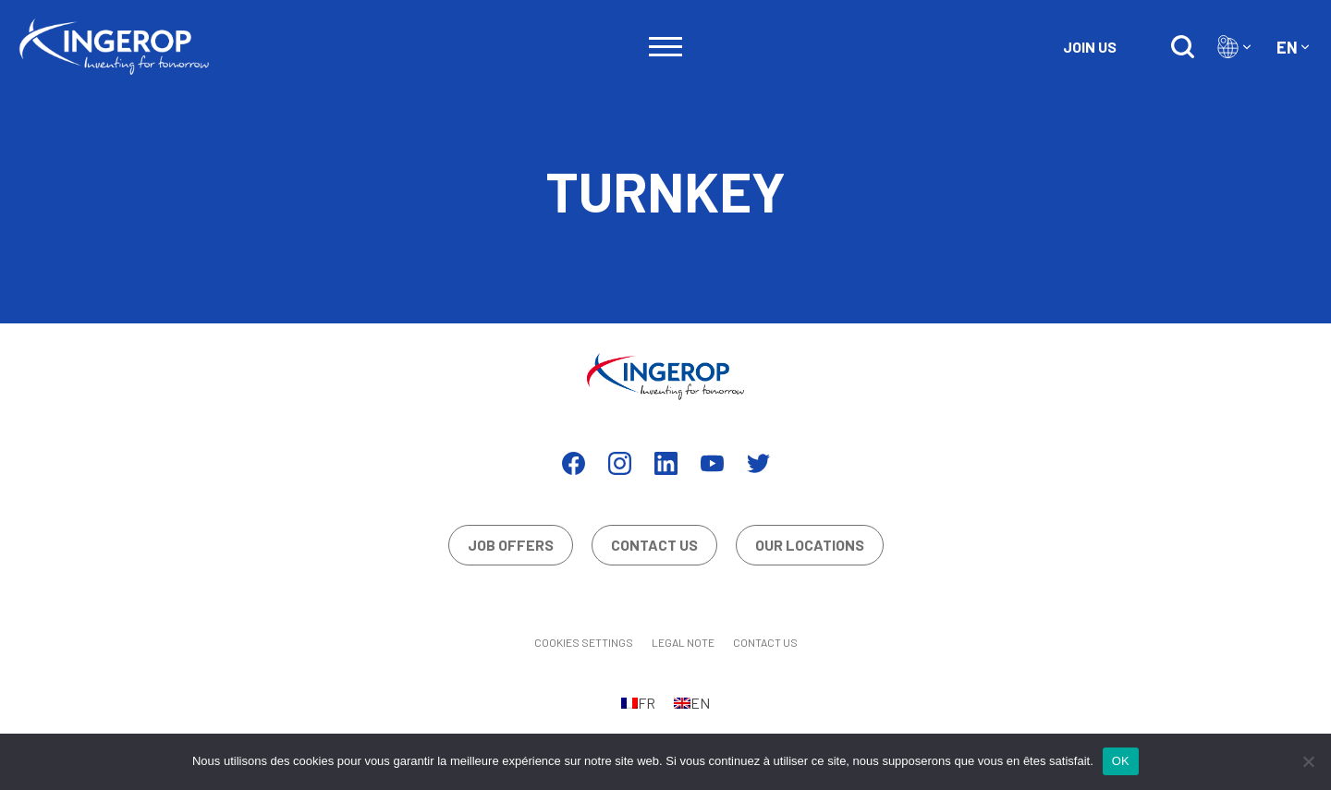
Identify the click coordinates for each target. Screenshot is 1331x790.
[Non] (1308, 761)
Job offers (511, 544)
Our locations (809, 544)
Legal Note (683, 642)
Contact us (654, 544)
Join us (1090, 46)
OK (1121, 761)
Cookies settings (583, 642)
